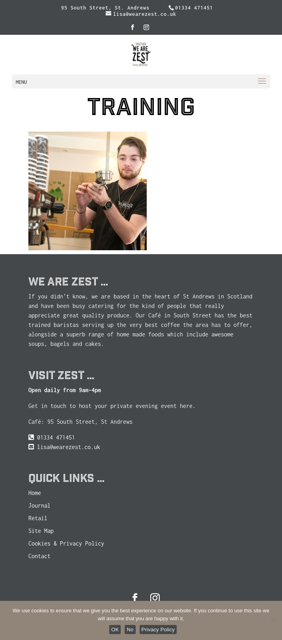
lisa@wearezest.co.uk (68, 447)
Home (34, 492)
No (130, 629)
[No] (272, 621)
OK (115, 629)
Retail (37, 518)
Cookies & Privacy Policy (66, 543)
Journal (39, 505)
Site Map (41, 530)
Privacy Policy (158, 629)
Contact (39, 556)
